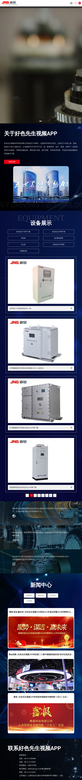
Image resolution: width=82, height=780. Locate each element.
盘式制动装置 (58, 238)
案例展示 (29, 595)
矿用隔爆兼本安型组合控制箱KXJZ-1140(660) (27, 368)
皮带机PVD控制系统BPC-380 (20, 308)
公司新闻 (29, 601)
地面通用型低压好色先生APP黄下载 (23, 487)
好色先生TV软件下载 (23, 231)
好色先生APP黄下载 (58, 231)
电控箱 (23, 238)
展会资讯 (41, 595)
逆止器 (23, 244)
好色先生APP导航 (58, 244)
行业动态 (53, 595)
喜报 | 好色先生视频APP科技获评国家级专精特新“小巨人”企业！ (41, 697)
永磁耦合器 (23, 251)
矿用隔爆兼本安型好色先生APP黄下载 (24, 428)
